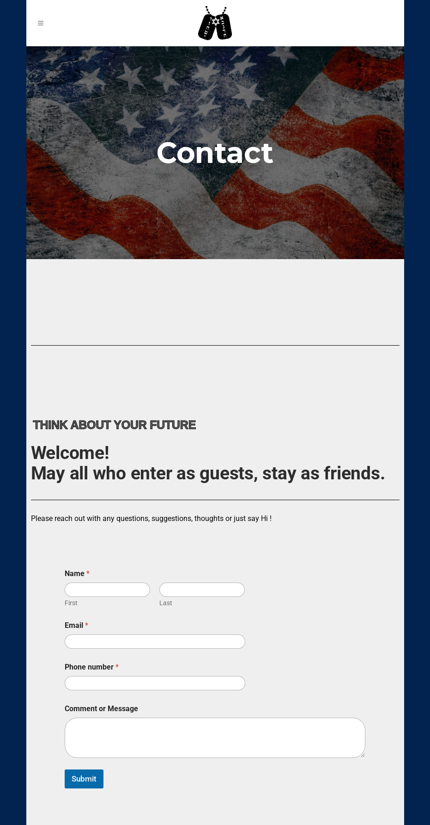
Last (165, 603)
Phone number (92, 667)
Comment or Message (101, 708)
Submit (84, 778)
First (71, 603)
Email (76, 625)
